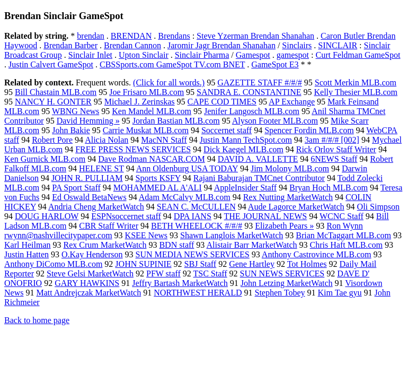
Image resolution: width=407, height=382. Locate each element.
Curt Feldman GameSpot (357, 54)
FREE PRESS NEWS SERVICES (133, 149)
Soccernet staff (226, 130)
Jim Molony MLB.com (290, 168)
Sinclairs (297, 45)
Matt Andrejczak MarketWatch (88, 292)
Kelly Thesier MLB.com (355, 92)
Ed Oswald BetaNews (89, 197)
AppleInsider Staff (245, 187)
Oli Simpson (378, 206)
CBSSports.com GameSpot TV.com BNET (172, 64)
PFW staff (163, 273)
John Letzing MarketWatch (287, 283)
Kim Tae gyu (340, 292)
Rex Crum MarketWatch (105, 244)
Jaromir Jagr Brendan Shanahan (221, 45)
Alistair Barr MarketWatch (251, 244)
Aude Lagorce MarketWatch (296, 206)
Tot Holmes (307, 263)
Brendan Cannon (132, 45)
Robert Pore (52, 139)
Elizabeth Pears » (284, 225)
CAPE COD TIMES (222, 101)
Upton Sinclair (144, 54)
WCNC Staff (342, 216)
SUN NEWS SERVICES (282, 273)
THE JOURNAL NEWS (265, 216)
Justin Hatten (26, 254)
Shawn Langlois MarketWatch (231, 235)
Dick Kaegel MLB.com (244, 149)
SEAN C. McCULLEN (196, 206)
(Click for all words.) (169, 82)
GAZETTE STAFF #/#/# (259, 82)
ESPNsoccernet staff (126, 216)
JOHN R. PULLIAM (87, 178)
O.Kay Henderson (92, 254)
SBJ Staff (200, 263)
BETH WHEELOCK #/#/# (196, 225)
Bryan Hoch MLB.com (328, 187)
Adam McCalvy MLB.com (185, 197)
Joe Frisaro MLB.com (146, 92)
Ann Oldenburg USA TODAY (187, 168)
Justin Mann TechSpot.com (246, 139)
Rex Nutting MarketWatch (288, 197)
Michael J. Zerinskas (139, 101)
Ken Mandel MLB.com (151, 111)
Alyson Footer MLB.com (275, 120)
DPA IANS (192, 216)
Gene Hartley (252, 263)
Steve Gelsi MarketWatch (90, 273)
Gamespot (253, 54)
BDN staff (176, 244)
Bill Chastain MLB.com (55, 92)
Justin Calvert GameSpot (50, 64)
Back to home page (36, 320)
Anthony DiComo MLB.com (53, 263)
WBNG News (75, 111)
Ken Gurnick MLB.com (44, 158)
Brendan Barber (70, 45)
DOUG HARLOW (46, 216)
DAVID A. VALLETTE (258, 158)
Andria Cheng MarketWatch (96, 206)
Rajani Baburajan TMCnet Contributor (259, 178)
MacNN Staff (164, 139)
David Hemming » (88, 120)
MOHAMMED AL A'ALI (157, 187)
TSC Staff (210, 273)
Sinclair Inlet (90, 54)
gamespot (293, 54)
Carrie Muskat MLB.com (146, 130)
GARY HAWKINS (87, 283)
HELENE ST (101, 168)
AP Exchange (292, 101)
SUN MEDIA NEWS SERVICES (193, 254)
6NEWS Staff (334, 158)
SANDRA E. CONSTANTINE (249, 92)
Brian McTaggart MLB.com (343, 235)
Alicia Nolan (106, 139)
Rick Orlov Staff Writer (336, 149)
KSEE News (146, 235)
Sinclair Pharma (202, 54)
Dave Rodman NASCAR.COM (151, 158)
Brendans (174, 35)
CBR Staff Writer (108, 225)
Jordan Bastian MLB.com (176, 120)
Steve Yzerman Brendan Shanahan (255, 35)
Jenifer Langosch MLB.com (251, 111)
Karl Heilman (27, 244)
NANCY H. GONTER (53, 101)
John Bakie (71, 130)
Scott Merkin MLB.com (355, 82)
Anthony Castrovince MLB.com (316, 254)
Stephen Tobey (279, 292)
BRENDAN (131, 35)
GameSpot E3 (274, 64)
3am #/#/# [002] (332, 139)
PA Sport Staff (76, 187)
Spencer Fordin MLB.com (308, 130)
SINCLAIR (337, 45)
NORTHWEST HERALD (198, 292)
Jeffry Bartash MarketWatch (180, 283)
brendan (90, 35)
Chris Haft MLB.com (346, 244)
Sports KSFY (158, 178)
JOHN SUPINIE (143, 263)
